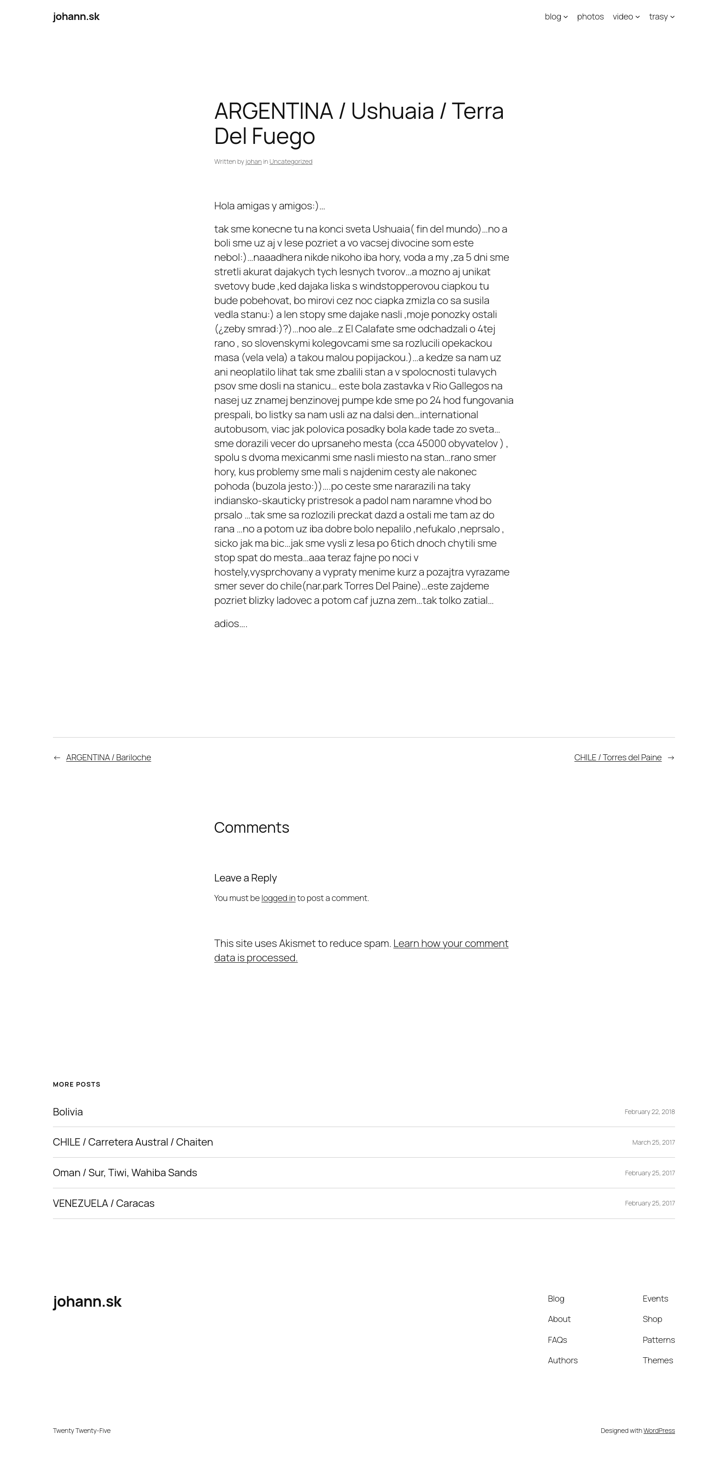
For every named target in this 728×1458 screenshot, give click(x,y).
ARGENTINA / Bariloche (108, 757)
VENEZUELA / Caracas (104, 1203)
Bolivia (68, 1112)
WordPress (659, 1430)
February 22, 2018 (650, 1111)
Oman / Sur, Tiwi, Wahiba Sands (125, 1173)
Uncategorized (290, 161)
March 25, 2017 (653, 1142)
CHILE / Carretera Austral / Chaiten (133, 1142)
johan (254, 161)
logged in (278, 897)
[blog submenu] (565, 16)
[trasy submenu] (672, 16)
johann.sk (76, 16)
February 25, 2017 (650, 1172)
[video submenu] (637, 16)
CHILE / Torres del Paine (618, 757)
